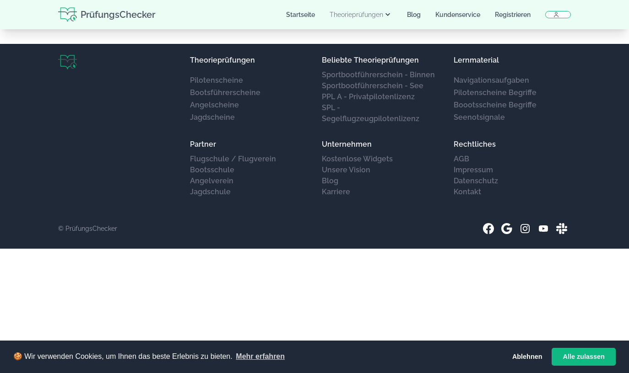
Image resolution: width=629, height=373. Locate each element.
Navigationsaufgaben (491, 80)
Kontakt (467, 191)
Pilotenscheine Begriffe (495, 92)
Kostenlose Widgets (357, 159)
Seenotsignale (479, 117)
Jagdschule (210, 191)
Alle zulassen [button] (584, 356)
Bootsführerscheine (225, 92)
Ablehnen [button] (527, 356)
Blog (414, 14)
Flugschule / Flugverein (233, 159)
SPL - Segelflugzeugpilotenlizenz (370, 113)
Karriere (336, 191)
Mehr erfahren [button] (260, 356)
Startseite (300, 14)
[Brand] (67, 62)
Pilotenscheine (216, 80)
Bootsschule (212, 169)
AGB (461, 159)
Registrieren (513, 14)
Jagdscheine (212, 117)
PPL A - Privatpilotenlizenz (368, 96)
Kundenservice (457, 14)
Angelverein (211, 180)
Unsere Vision (346, 169)
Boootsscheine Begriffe (495, 105)
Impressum (473, 169)
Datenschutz (476, 180)
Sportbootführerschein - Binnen (378, 74)
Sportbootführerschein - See (372, 85)
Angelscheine (214, 105)
